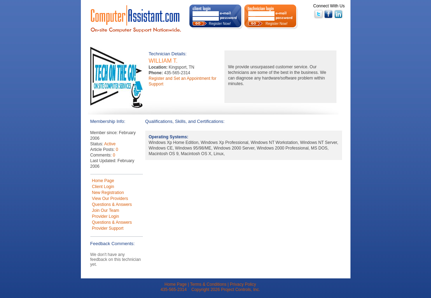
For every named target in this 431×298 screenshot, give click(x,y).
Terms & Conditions (208, 284)
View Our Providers (110, 198)
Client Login (103, 186)
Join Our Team (105, 210)
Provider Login (105, 216)
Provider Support (108, 228)
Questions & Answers (112, 204)
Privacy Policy (243, 284)
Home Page (103, 180)
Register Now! (220, 24)
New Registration (108, 192)
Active (110, 143)
